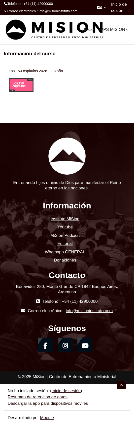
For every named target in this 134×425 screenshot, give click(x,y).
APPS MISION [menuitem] (111, 29)
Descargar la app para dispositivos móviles (48, 403)
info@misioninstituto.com (58, 11)
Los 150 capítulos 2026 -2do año (36, 71)
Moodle (47, 417)
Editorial (64, 243)
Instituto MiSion (65, 219)
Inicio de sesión (119, 7)
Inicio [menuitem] (89, 29)
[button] (101, 7)
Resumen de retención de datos (37, 397)
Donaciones (65, 260)
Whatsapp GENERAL (65, 252)
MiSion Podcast (65, 235)
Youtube (65, 227)
